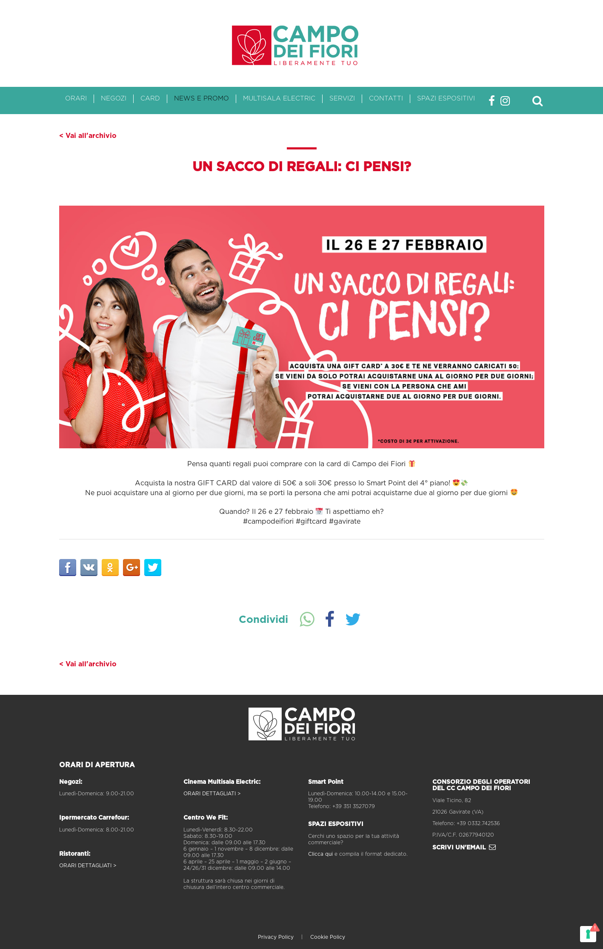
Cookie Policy (327, 937)
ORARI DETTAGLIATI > (88, 865)
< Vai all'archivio (88, 135)
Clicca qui (320, 854)
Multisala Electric (279, 98)
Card (150, 98)
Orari (76, 98)
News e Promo (201, 98)
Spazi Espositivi (446, 98)
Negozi (113, 98)
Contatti (386, 98)
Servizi (342, 98)
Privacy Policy (276, 937)
